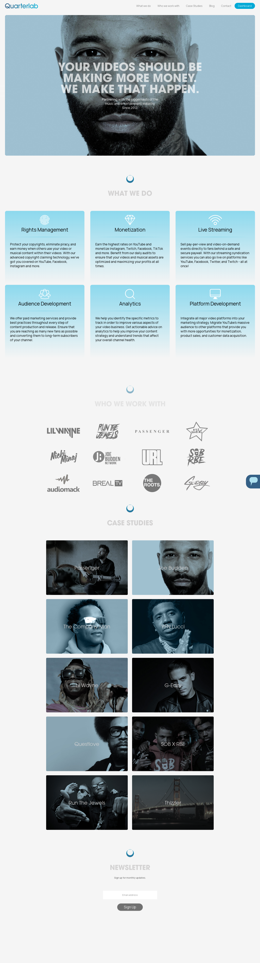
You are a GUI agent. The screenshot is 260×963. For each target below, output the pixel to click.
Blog (212, 6)
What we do (143, 6)
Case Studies (194, 6)
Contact (226, 6)
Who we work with (168, 6)
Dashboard (245, 6)
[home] (21, 5)
